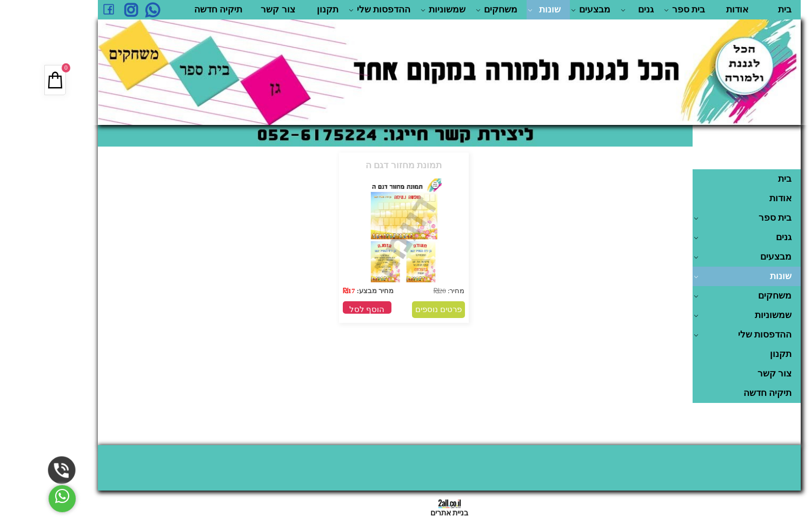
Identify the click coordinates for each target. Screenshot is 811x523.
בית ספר (640, 9)
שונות (500, 9)
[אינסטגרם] (86, 9)
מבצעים (547, 9)
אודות (693, 9)
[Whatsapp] (108, 9)
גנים (593, 9)
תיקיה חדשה (174, 9)
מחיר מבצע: (330, 291)
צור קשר (234, 9)
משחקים (453, 9)
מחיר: (411, 291)
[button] (323, 307)
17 (307, 291)
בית (741, 9)
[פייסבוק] (64, 9)
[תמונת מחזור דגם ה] (360, 284)
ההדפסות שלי (336, 9)
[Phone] (18, 470)
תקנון (284, 9)
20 (398, 291)
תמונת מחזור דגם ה (360, 165)
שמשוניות (399, 9)
